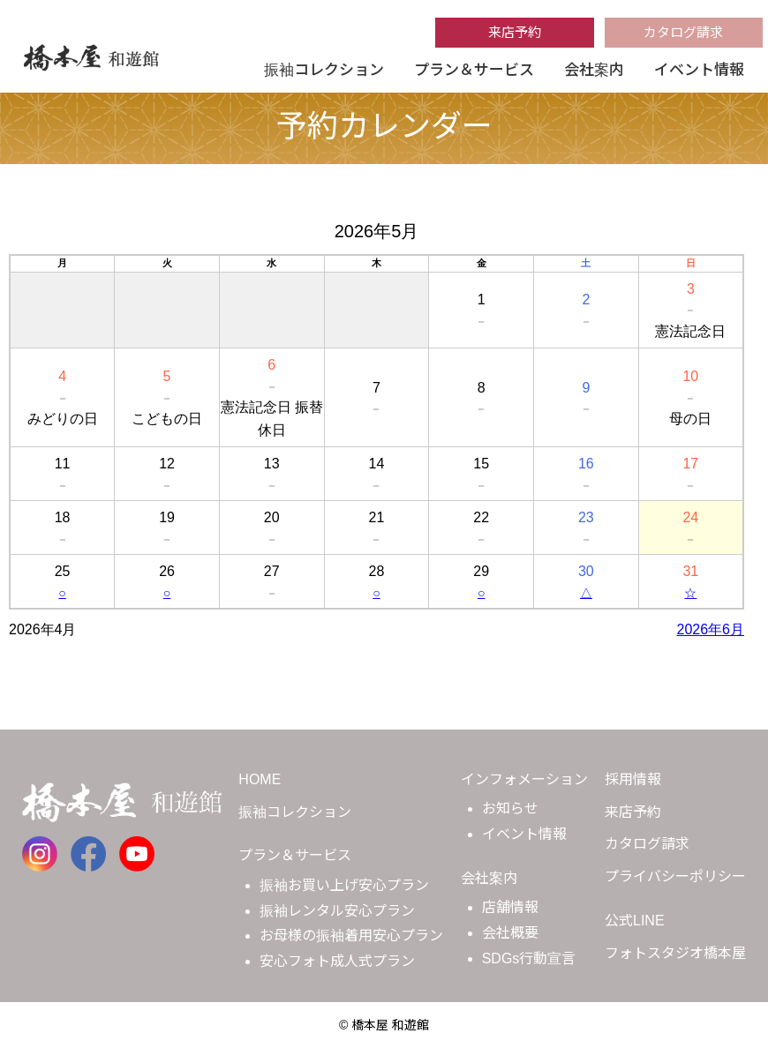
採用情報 (633, 779)
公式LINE (635, 920)
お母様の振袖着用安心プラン (351, 935)
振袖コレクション (324, 70)
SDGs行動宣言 (529, 958)
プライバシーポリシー (675, 876)
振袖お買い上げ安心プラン (344, 885)
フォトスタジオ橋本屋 (675, 953)
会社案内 (594, 70)
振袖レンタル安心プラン (337, 910)
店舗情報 (510, 907)
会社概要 (510, 932)
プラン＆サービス (474, 70)
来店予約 (514, 32)
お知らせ (510, 808)
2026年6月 (711, 629)
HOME (259, 779)
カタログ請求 (683, 32)
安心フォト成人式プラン (337, 961)
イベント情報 (699, 70)
